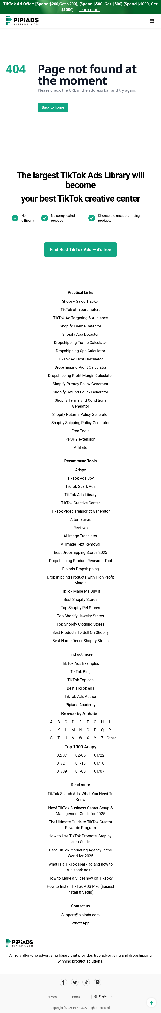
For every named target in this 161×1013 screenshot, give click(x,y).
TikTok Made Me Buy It (80, 591)
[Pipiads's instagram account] (97, 982)
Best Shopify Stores (80, 599)
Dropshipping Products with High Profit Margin (80, 580)
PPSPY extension (80, 439)
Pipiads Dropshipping (80, 569)
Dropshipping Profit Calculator (80, 367)
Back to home (53, 107)
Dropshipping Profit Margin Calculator (80, 375)
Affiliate (80, 447)
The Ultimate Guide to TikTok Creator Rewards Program (80, 825)
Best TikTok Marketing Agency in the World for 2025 (80, 853)
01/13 (80, 763)
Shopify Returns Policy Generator (80, 414)
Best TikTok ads (80, 688)
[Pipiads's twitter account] (75, 982)
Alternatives (80, 519)
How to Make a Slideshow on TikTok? (80, 878)
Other (110, 738)
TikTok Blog (80, 672)
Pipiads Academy (80, 705)
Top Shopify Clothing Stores (80, 624)
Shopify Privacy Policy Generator (80, 384)
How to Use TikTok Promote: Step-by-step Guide (80, 839)
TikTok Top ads (80, 680)
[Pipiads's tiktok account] (86, 982)
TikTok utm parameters (81, 309)
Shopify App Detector (80, 334)
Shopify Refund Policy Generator (80, 392)
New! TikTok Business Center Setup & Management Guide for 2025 (80, 811)
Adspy (80, 470)
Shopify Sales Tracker (80, 301)
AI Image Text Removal (80, 544)
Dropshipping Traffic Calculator (80, 342)
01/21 (62, 763)
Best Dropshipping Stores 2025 (80, 552)
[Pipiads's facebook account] (63, 982)
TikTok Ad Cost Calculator (80, 359)
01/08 (80, 771)
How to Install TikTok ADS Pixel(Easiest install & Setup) (80, 889)
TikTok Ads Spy (80, 478)
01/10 (99, 763)
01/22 (99, 755)
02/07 (62, 755)
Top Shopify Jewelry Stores (80, 616)
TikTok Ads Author (81, 696)
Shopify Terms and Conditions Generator (80, 403)
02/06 (80, 755)
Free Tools (80, 431)
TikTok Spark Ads (80, 486)
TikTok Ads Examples (80, 663)
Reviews (80, 527)
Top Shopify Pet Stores (80, 607)
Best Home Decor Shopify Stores (80, 640)
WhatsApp (80, 923)
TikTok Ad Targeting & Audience (80, 318)
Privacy (52, 996)
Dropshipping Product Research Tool (80, 560)
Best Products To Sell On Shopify (80, 632)
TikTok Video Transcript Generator (80, 511)
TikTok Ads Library (80, 494)
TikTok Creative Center (80, 503)
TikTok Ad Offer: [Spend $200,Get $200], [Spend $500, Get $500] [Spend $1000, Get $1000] (80, 6)
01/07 (99, 771)
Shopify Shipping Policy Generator (80, 422)
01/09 (62, 771)
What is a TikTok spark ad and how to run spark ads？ (80, 867)
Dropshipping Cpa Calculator (80, 351)
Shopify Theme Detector (80, 326)
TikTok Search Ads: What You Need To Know (80, 797)
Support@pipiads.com (80, 915)
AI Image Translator (80, 536)
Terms (76, 996)
